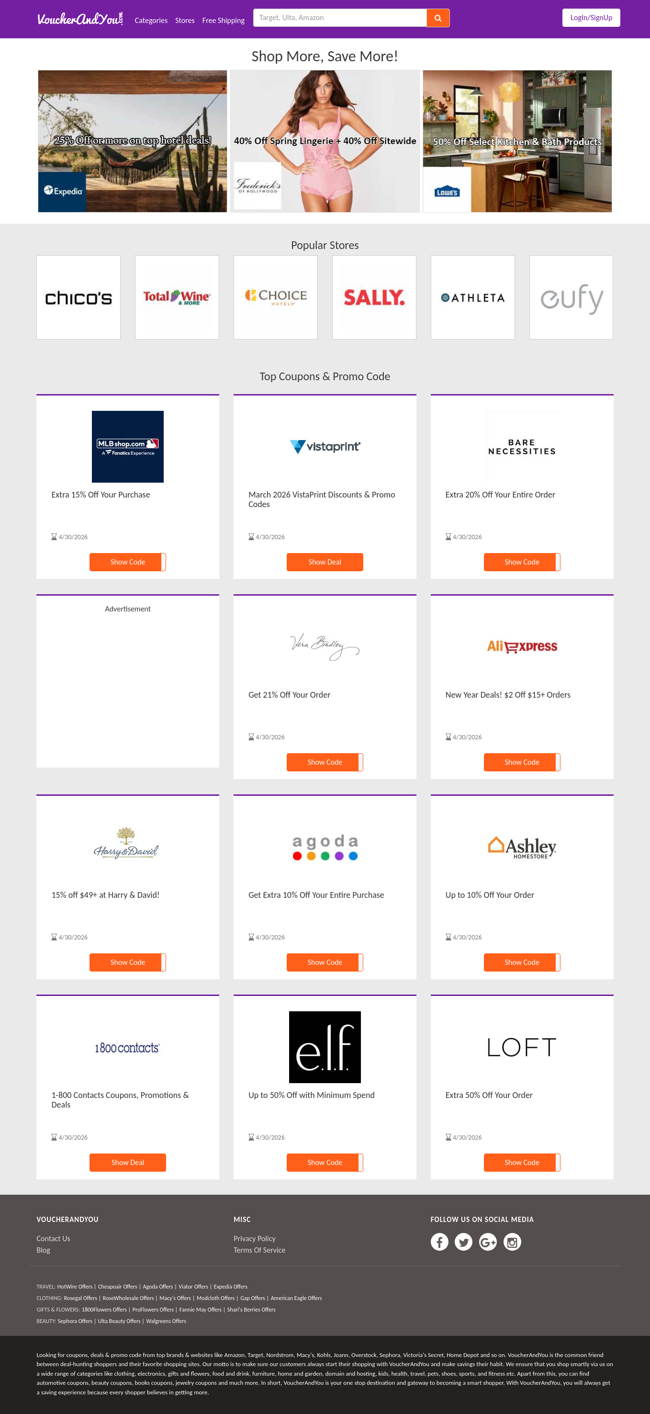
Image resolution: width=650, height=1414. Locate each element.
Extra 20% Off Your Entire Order (500, 494)
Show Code (128, 561)
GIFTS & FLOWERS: (58, 1309)
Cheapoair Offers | (119, 1286)
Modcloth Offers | (218, 1298)
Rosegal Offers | (82, 1298)
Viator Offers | (195, 1286)
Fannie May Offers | (202, 1309)
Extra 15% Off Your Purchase (100, 494)
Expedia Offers (230, 1286)
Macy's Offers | (177, 1298)
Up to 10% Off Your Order (490, 895)
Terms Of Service (259, 1250)
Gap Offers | (254, 1298)
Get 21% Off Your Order (289, 695)
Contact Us (53, 1238)
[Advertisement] (127, 689)
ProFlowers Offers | (155, 1309)
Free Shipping (223, 20)
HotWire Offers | (77, 1286)
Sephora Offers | (77, 1321)
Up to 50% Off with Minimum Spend (311, 1095)
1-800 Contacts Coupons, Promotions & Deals (120, 1100)
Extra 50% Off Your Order (489, 1095)
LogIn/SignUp (591, 17)
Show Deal (325, 561)
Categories (151, 20)
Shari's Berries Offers (251, 1309)
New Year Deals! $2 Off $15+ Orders (508, 695)
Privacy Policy (255, 1238)
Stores (185, 20)
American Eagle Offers (296, 1298)
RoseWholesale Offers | (130, 1298)
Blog (43, 1250)
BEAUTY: (46, 1321)
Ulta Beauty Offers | (121, 1321)
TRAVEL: (46, 1286)
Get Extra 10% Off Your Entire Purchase (316, 895)
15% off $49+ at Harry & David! (105, 895)
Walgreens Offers (166, 1321)
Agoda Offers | (160, 1286)
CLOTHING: (49, 1298)
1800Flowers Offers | (106, 1309)
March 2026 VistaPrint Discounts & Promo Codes (321, 499)
